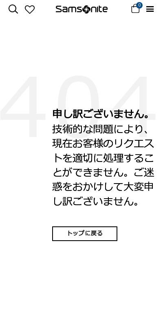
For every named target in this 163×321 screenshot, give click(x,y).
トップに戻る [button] (84, 233)
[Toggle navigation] (150, 9)
